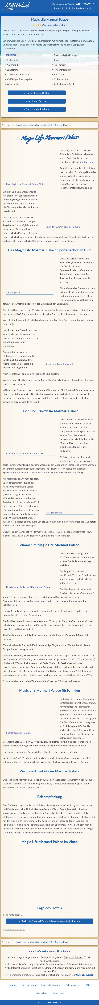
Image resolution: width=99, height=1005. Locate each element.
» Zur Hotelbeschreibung (36, 109)
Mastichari (35, 124)
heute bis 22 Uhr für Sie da (68, 8)
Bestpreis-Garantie (50, 985)
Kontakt (88, 8)
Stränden (49, 967)
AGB (87, 985)
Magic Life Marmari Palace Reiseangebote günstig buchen (50, 921)
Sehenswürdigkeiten (65, 967)
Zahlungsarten (73, 985)
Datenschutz (41, 992)
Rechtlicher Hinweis (15, 929)
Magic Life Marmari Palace (56, 124)
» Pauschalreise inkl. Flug (36, 92)
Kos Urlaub (21, 124)
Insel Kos (51, 971)
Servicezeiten (29, 985)
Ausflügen (86, 967)
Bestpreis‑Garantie (73, 957)
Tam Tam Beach (87, 162)
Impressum (58, 992)
